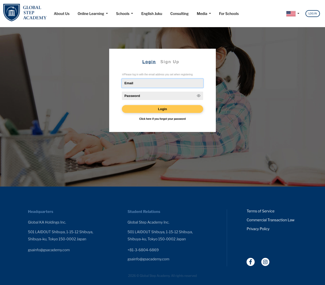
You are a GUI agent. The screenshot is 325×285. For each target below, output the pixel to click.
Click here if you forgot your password (162, 119)
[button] (293, 14)
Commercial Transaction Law (271, 220)
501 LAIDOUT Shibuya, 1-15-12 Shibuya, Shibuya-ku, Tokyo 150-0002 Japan (60, 235)
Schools (123, 13)
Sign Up (169, 62)
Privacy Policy (258, 229)
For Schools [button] (229, 13)
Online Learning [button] (91, 13)
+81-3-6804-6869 (143, 250)
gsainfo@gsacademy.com (49, 250)
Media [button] (202, 13)
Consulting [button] (179, 13)
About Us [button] (62, 13)
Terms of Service (260, 211)
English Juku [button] (151, 13)
